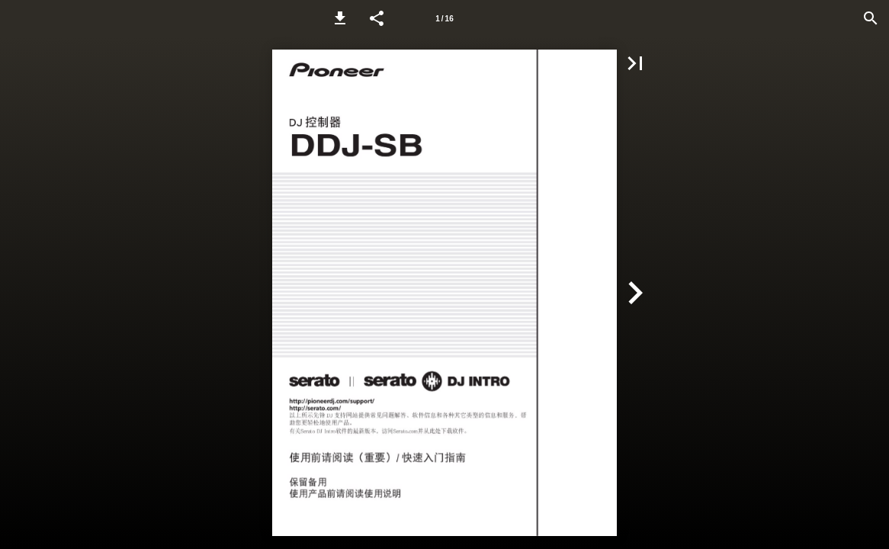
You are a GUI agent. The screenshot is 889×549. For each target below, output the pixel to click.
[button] (340, 18)
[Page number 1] (444, 18)
